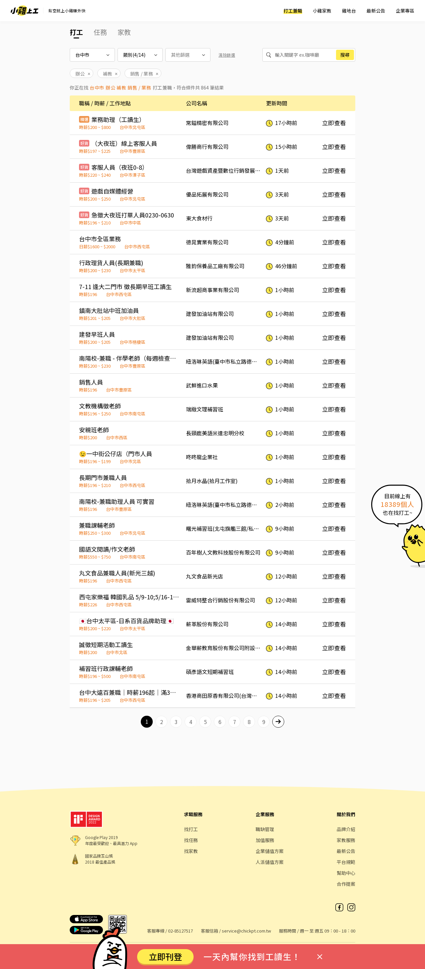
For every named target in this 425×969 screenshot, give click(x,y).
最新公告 (376, 10)
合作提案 (346, 883)
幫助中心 (346, 873)
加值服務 (265, 840)
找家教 (191, 851)
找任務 (191, 840)
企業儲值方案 (270, 851)
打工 (76, 32)
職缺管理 (265, 829)
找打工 (191, 829)
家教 (124, 32)
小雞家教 (322, 10)
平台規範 (346, 862)
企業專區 (405, 10)
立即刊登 (165, 956)
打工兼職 (293, 10)
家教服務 (346, 840)
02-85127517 (180, 931)
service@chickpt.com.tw (246, 931)
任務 (100, 32)
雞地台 (349, 10)
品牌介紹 (346, 829)
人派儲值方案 (270, 862)
